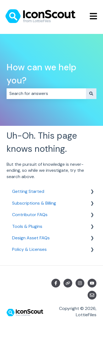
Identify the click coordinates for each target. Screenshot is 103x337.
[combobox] (46, 93)
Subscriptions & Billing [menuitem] (34, 203)
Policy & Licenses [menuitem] (29, 249)
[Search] (91, 93)
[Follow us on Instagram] (80, 283)
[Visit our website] (67, 283)
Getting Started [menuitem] (28, 191)
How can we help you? (41, 74)
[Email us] (92, 295)
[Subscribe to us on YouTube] (92, 283)
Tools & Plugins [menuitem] (27, 226)
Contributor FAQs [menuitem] (30, 214)
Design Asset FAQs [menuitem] (31, 238)
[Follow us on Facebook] (55, 283)
